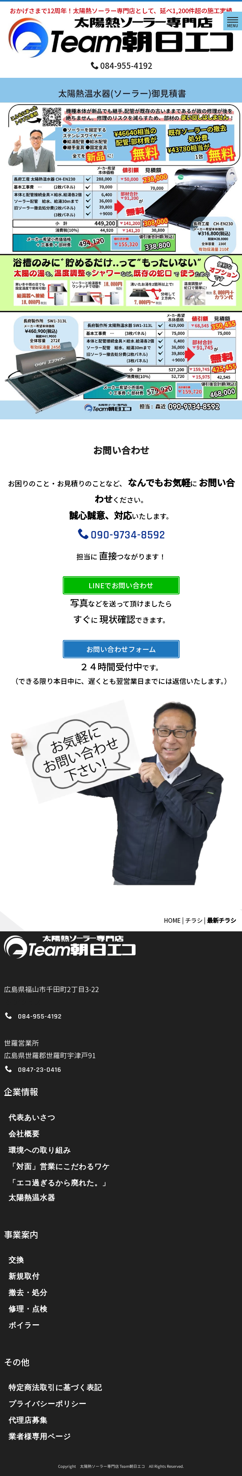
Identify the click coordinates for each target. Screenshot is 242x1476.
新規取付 (24, 1276)
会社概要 (24, 1134)
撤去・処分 (28, 1293)
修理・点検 (28, 1309)
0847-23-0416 (39, 1070)
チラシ (194, 920)
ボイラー (24, 1326)
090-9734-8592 (121, 535)
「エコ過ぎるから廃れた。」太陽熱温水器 (59, 1190)
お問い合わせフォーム (121, 649)
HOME (172, 920)
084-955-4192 (121, 65)
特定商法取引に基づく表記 (55, 1388)
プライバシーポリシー (48, 1404)
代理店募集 (28, 1420)
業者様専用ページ (40, 1437)
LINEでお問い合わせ (121, 585)
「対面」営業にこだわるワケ (59, 1167)
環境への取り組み (40, 1150)
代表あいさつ (32, 1118)
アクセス (23, 1002)
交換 (16, 1260)
